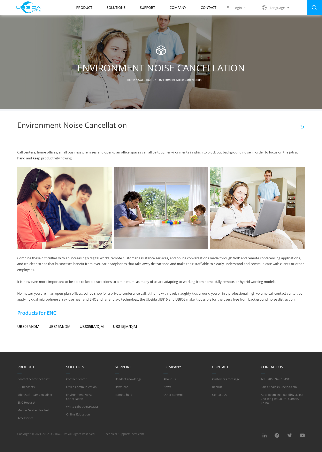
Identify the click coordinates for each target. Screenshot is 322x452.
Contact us (219, 395)
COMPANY (177, 7)
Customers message (226, 379)
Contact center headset (33, 379)
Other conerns (173, 395)
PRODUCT (84, 7)
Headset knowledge (128, 379)
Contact (208, 7)
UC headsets (26, 387)
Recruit (217, 387)
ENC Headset (26, 402)
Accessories (25, 418)
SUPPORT (147, 7)
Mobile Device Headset (33, 410)
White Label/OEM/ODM (82, 407)
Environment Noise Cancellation (79, 397)
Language (276, 8)
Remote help (123, 395)
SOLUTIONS (116, 7)
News (167, 387)
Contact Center (76, 379)
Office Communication (81, 387)
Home (131, 80)
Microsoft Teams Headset (34, 395)
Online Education (78, 414)
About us (169, 379)
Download (122, 387)
